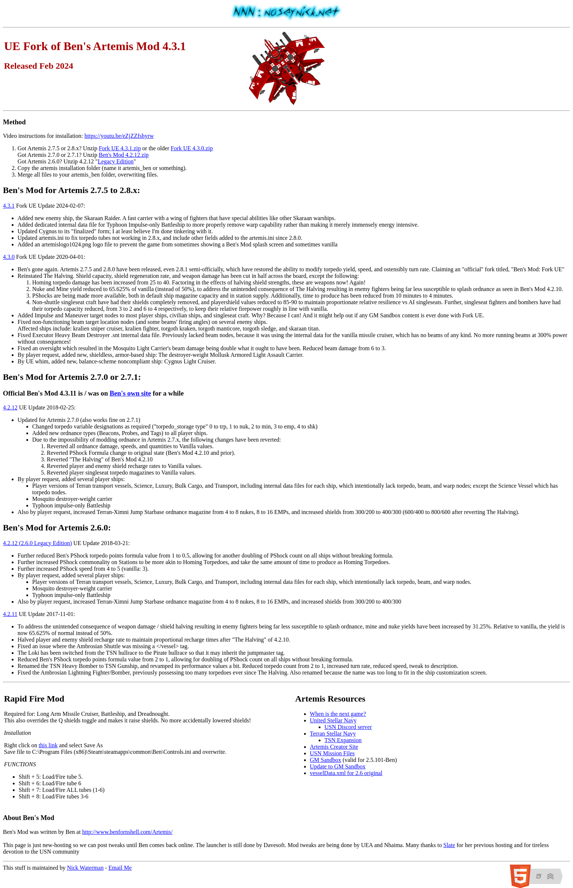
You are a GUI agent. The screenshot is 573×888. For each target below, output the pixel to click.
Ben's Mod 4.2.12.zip (124, 155)
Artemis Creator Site (334, 747)
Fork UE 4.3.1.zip (120, 148)
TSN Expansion (343, 740)
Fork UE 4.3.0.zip (192, 148)
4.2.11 (10, 614)
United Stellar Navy (333, 720)
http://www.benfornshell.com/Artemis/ (127, 832)
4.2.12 (10, 407)
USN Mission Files (332, 753)
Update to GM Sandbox (337, 766)
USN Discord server (348, 727)
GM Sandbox (325, 760)
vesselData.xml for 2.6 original (346, 773)
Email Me (120, 868)
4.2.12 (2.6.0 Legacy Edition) (37, 543)
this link (48, 745)
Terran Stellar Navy (333, 733)
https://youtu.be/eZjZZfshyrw (119, 136)
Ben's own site (130, 393)
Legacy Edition (115, 161)
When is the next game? (338, 714)
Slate (449, 845)
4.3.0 (9, 257)
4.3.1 (9, 206)
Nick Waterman (85, 868)
